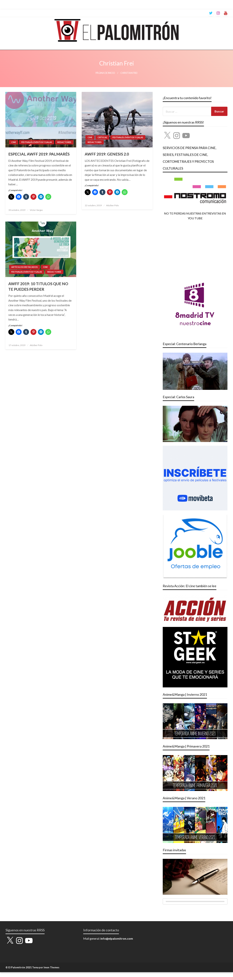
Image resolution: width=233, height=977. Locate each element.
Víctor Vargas (36, 210)
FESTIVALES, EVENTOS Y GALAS (36, 142)
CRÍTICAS (102, 137)
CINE (13, 142)
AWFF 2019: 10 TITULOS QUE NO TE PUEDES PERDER (38, 286)
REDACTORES (64, 142)
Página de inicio (105, 73)
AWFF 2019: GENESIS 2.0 (107, 154)
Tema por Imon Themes (45, 967)
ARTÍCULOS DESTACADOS (24, 267)
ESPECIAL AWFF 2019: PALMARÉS (39, 154)
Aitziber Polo (112, 205)
